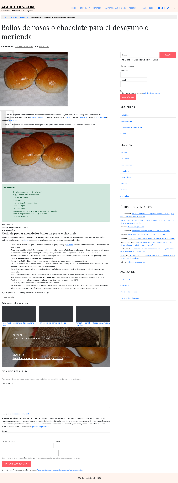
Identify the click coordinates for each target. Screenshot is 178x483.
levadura (69, 244)
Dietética (97, 8)
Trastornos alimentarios (115, 8)
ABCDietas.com (18, 6)
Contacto (124, 285)
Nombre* (133, 73)
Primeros (124, 190)
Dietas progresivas (136, 227)
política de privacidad (20, 414)
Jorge (123, 255)
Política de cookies (128, 292)
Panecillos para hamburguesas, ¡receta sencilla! (93, 324)
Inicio (73, 8)
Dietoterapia (84, 8)
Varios (123, 134)
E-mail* (133, 83)
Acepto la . (16, 414)
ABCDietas (44, 47)
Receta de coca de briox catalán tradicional (151, 230)
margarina (13, 120)
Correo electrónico (10, 441)
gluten (25, 240)
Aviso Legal (125, 279)
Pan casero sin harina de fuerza (52, 323)
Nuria (122, 220)
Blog (151, 8)
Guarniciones (126, 165)
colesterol (83, 117)
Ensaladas (124, 158)
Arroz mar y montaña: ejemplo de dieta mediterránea (152, 238)
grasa (69, 117)
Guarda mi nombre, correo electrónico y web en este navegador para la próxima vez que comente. (41, 458)
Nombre (6, 431)
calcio (42, 117)
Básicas (123, 152)
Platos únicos (126, 177)
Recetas (132, 8)
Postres (123, 183)
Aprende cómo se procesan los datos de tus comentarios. (60, 470)
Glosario (142, 8)
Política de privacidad (129, 298)
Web (58, 441)
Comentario (7, 383)
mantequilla (101, 117)
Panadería (9, 297)
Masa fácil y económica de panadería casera (18, 324)
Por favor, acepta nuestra (140, 93)
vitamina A (34, 117)
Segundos (124, 196)
